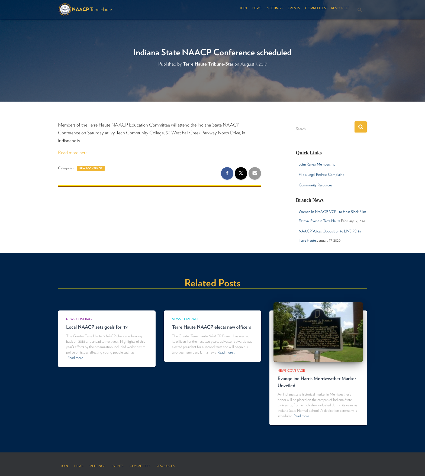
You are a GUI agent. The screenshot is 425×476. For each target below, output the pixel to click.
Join (243, 8)
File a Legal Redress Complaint (321, 174)
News (256, 8)
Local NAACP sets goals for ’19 (97, 327)
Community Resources (315, 185)
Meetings (274, 8)
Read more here (73, 152)
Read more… (76, 357)
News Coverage (90, 168)
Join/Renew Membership (317, 164)
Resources (340, 8)
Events (294, 8)
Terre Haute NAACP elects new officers (211, 327)
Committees (315, 8)
